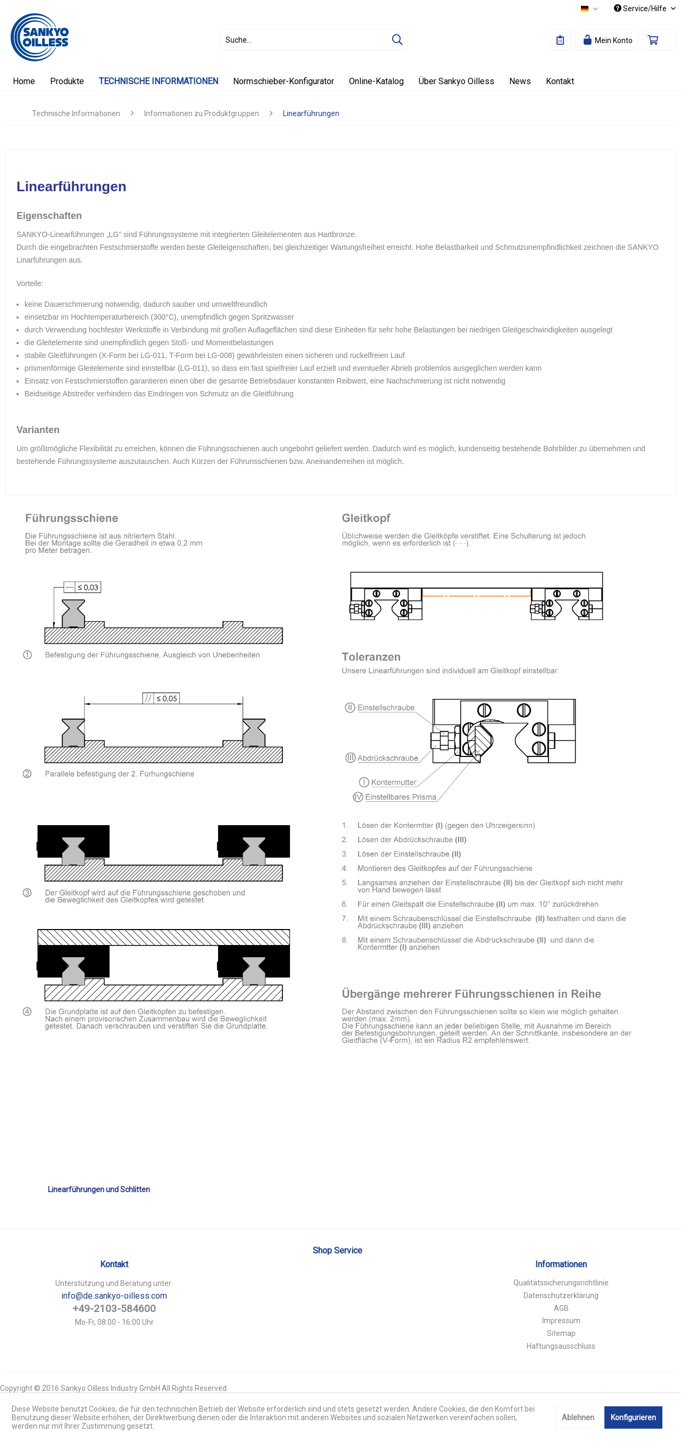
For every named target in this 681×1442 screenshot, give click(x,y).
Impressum (561, 1320)
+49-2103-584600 (114, 1308)
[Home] (24, 81)
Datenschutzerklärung (561, 1295)
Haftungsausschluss (561, 1346)
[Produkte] (67, 81)
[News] (520, 81)
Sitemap (561, 1333)
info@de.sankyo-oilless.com (114, 1296)
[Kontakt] (560, 81)
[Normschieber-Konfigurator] (284, 81)
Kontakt (114, 1264)
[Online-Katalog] (376, 81)
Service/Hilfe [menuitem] (641, 8)
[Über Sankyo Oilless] (456, 81)
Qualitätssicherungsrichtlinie (561, 1282)
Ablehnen (578, 1417)
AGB (561, 1308)
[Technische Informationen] (159, 81)
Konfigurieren (633, 1417)
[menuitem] (314, 40)
